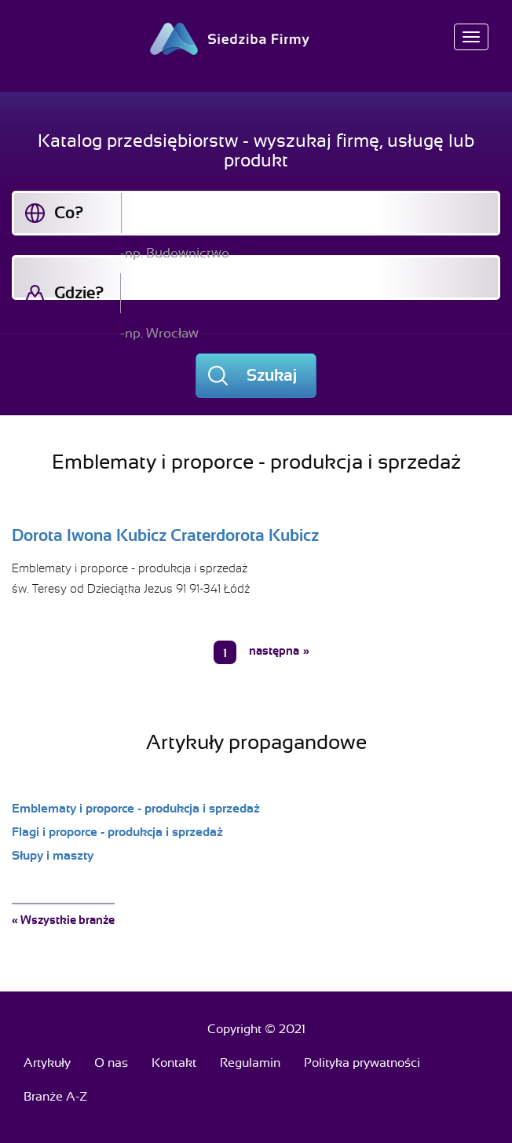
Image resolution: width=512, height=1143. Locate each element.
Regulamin (250, 1063)
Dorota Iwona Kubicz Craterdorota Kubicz (165, 535)
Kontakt (174, 1063)
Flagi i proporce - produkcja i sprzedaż (117, 832)
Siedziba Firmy (256, 38)
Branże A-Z (55, 1097)
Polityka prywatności (362, 1063)
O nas (111, 1063)
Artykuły (47, 1063)
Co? (68, 212)
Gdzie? (79, 292)
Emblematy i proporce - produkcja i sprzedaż (129, 568)
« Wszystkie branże (63, 920)
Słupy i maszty (52, 856)
